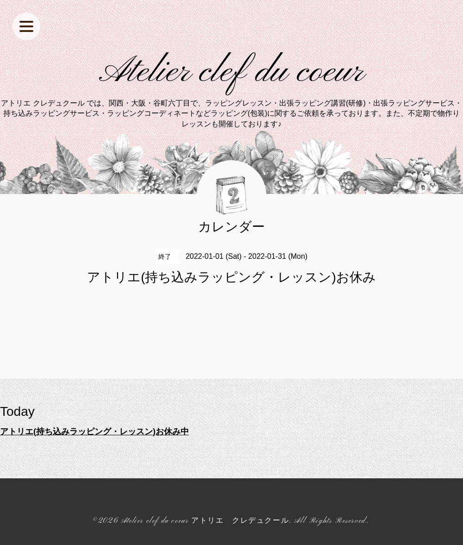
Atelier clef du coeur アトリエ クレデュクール (205, 521)
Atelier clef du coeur (231, 72)
